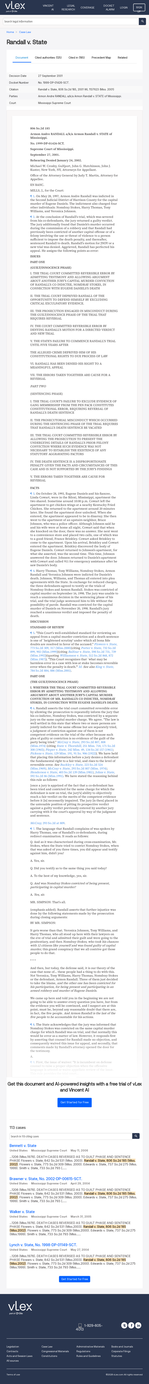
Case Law (47, 1346)
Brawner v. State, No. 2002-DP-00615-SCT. (46, 1179)
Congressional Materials (55, 1351)
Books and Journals (122, 1346)
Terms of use (13, 1374)
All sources (13, 1360)
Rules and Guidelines (88, 1356)
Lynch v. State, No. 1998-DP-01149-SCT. (43, 1245)
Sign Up (140, 8)
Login (124, 7)
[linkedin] (138, 1325)
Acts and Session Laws (19, 1356)
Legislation (13, 1346)
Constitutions (49, 1356)
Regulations (83, 1351)
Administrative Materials (90, 1346)
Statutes (116, 1356)
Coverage (88, 7)
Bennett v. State (23, 1146)
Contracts (12, 1351)
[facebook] (131, 1325)
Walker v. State (22, 1212)
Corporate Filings (120, 1351)
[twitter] (124, 1325)
